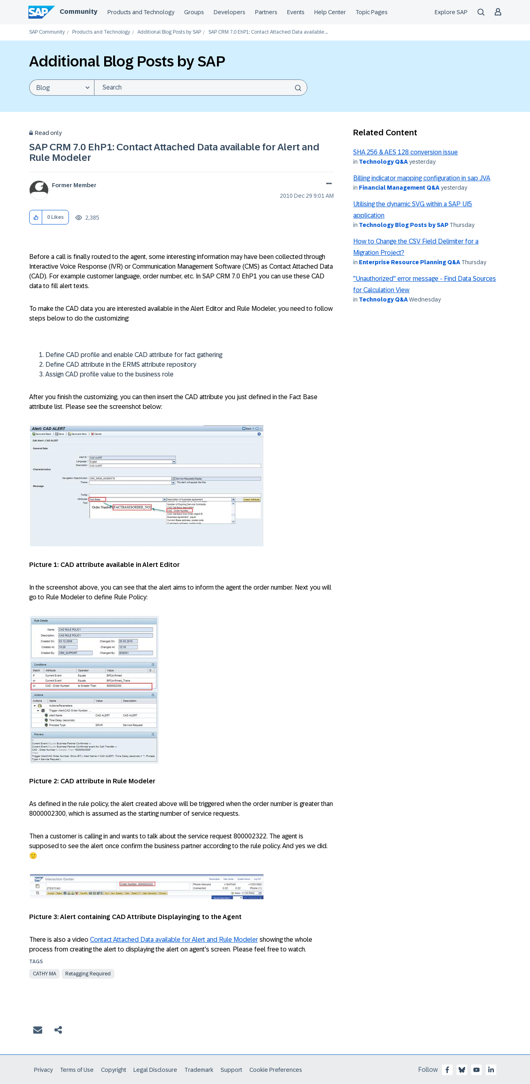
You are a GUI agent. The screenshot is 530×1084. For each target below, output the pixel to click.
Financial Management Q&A (399, 187)
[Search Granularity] (61, 87)
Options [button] (327, 184)
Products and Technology (140, 12)
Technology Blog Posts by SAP (403, 225)
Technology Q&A (383, 161)
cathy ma (44, 974)
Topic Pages (372, 12)
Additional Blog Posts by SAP (169, 32)
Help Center (330, 12)
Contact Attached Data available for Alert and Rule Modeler (174, 939)
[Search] (200, 87)
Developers (229, 12)
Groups (194, 12)
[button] (36, 217)
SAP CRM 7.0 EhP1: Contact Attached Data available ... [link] (268, 32)
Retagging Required (88, 974)
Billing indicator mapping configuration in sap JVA (421, 178)
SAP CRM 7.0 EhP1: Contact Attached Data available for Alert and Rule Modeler (174, 152)
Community (78, 11)
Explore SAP (451, 12)
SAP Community (47, 32)
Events (296, 12)
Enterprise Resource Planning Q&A (409, 262)
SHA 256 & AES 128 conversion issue (405, 152)
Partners (266, 12)
